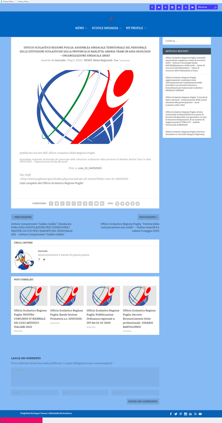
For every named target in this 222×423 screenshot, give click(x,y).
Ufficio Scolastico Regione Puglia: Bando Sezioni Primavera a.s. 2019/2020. (66, 320)
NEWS (79, 28)
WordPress (67, 419)
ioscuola (60, 65)
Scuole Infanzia (105, 28)
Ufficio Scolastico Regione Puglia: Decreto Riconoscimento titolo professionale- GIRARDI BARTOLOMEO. (139, 324)
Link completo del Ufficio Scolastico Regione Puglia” (52, 188)
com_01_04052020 (90, 173)
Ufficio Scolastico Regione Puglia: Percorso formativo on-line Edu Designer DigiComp (185, 138)
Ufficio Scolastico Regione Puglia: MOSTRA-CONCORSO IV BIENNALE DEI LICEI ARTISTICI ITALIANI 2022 (30, 324)
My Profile (134, 28)
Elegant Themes (40, 419)
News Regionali (102, 65)
